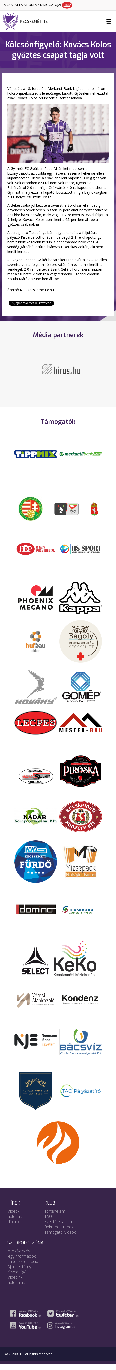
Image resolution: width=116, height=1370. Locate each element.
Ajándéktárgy (19, 1273)
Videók (13, 1217)
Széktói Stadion (58, 1228)
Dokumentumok (58, 1233)
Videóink (15, 1283)
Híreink (13, 1228)
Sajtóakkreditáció (22, 1267)
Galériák (14, 1222)
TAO (48, 1222)
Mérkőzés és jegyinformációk (21, 1260)
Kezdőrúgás (17, 1278)
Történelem (54, 1217)
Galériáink (16, 1288)
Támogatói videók (60, 1238)
